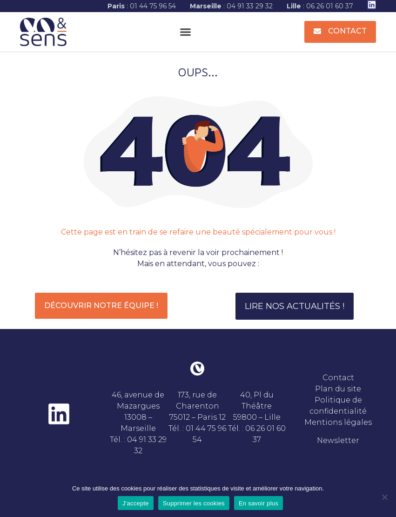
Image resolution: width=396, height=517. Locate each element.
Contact (338, 377)
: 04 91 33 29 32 (231, 6)
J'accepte (135, 503)
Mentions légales (338, 422)
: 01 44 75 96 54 (141, 6)
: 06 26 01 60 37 (320, 6)
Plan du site (338, 388)
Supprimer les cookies (194, 503)
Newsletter (338, 440)
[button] (186, 32)
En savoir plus (258, 503)
